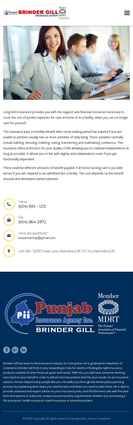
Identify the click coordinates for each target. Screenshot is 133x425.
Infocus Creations (98, 418)
